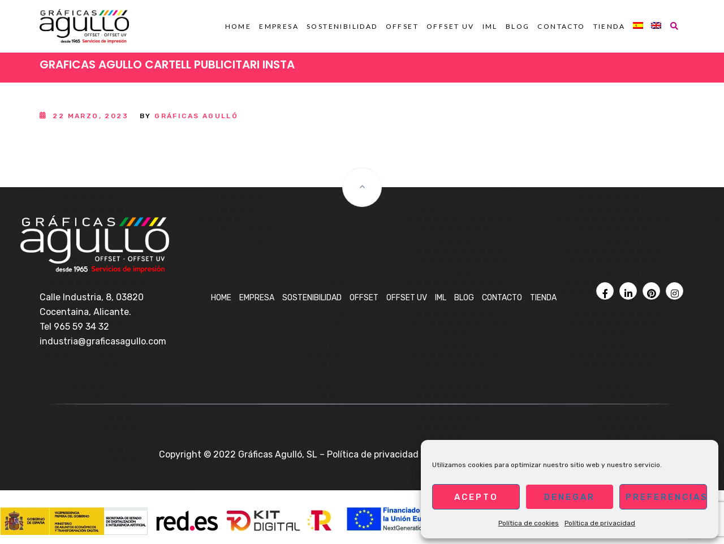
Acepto (476, 497)
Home (238, 26)
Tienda (609, 26)
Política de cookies (528, 523)
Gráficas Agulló (196, 116)
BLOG (518, 26)
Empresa (279, 26)
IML (490, 26)
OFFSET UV (450, 26)
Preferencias (666, 497)
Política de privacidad (599, 523)
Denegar (569, 497)
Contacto (561, 26)
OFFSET (402, 26)
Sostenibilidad (342, 26)
